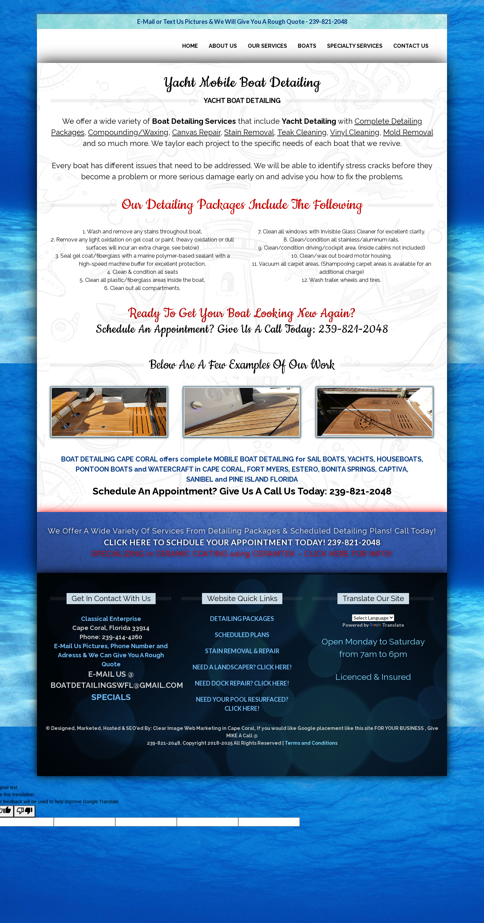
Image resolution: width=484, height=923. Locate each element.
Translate (387, 625)
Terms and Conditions (311, 743)
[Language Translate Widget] (373, 617)
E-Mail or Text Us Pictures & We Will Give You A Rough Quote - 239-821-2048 (242, 21)
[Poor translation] (24, 811)
